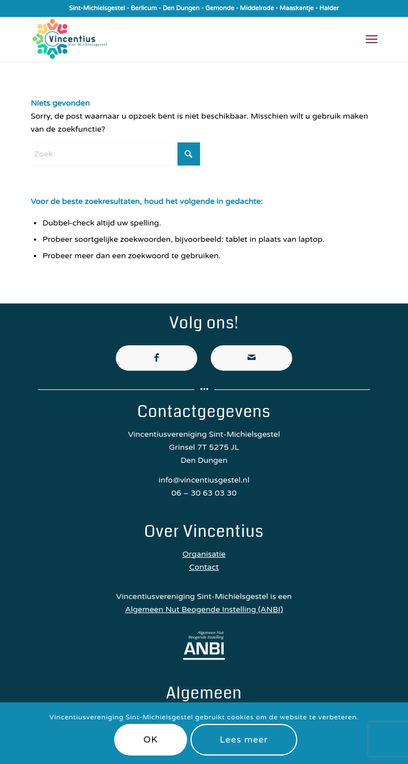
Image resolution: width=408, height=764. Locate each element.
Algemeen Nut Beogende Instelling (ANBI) (204, 609)
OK (151, 739)
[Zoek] (115, 154)
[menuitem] (371, 39)
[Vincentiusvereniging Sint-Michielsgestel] (169, 39)
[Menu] (371, 39)
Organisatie (204, 554)
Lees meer (244, 739)
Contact (204, 567)
